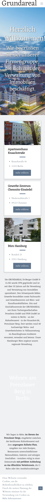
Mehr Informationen (11, 498)
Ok (40, 488)
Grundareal (19, 4)
